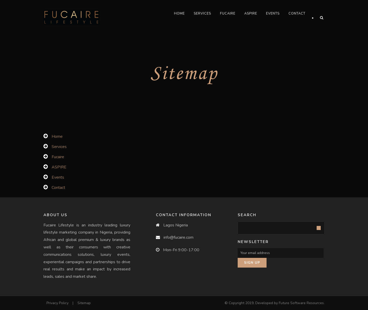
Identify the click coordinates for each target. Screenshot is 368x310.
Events (273, 13)
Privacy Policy (57, 303)
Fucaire (227, 13)
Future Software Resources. (302, 303)
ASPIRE (250, 13)
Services (202, 13)
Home (179, 13)
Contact (297, 13)
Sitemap (84, 303)
